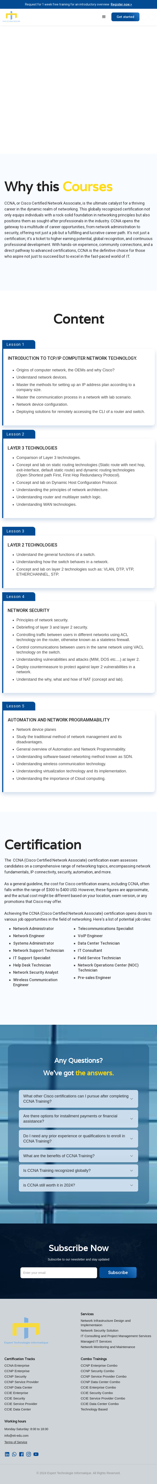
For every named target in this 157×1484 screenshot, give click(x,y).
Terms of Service (15, 1442)
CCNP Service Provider (21, 1382)
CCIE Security (14, 1398)
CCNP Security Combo (97, 1371)
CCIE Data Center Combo (100, 1404)
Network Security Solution (99, 1330)
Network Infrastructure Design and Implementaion (106, 1323)
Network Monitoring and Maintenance (108, 1347)
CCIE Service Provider (20, 1404)
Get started (125, 17)
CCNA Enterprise (16, 1365)
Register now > (121, 4)
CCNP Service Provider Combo (104, 1376)
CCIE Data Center (17, 1409)
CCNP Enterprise (17, 1371)
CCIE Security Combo (97, 1393)
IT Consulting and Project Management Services (116, 1336)
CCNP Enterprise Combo (99, 1365)
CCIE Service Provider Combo (103, 1398)
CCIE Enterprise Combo (98, 1387)
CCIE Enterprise (16, 1393)
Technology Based (94, 1409)
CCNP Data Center (18, 1387)
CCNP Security (15, 1376)
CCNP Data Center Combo (100, 1382)
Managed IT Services (96, 1341)
